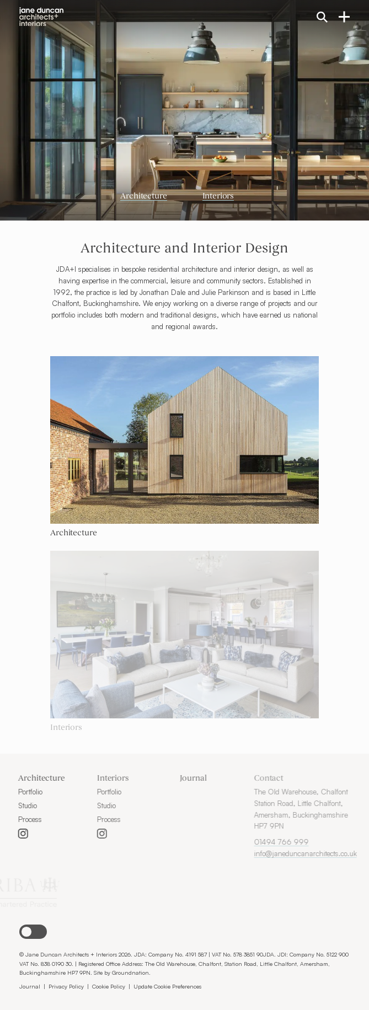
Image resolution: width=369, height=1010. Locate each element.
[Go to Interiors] (184, 728)
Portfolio (16, 791)
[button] (33, 932)
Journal (175, 779)
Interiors (218, 196)
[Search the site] (322, 16)
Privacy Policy (66, 986)
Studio (13, 805)
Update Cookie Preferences (167, 986)
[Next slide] (295, 110)
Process (16, 819)
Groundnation (130, 972)
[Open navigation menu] (344, 16)
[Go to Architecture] (184, 534)
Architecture (143, 196)
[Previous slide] (74, 110)
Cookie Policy (108, 986)
